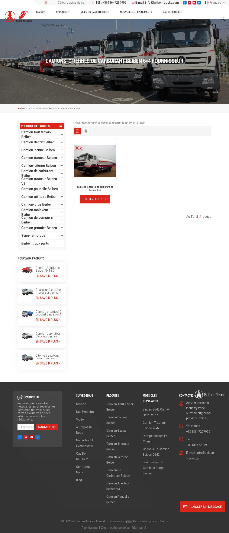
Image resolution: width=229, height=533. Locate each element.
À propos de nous (84, 429)
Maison (40, 11)
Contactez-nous (52, 25)
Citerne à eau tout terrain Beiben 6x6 (47, 357)
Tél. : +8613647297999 (109, 2)
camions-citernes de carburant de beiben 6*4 (95, 188)
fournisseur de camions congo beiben (153, 468)
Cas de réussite (172, 11)
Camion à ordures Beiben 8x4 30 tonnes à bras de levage (48, 269)
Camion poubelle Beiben (39, 189)
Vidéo (80, 419)
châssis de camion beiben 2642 (156, 451)
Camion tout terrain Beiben (36, 134)
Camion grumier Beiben (39, 228)
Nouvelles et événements (136, 11)
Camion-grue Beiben (36, 204)
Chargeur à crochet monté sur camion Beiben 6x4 (48, 291)
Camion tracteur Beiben (39, 158)
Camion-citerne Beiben (38, 166)
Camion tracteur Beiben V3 (39, 181)
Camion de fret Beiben (38, 142)
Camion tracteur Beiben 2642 (154, 425)
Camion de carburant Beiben (37, 173)
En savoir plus (48, 276)
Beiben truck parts (35, 243)
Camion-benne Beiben (38, 150)
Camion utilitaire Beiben (39, 197)
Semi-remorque (33, 235)
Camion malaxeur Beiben (34, 212)
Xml (103, 527)
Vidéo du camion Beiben (95, 11)
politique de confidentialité (128, 527)
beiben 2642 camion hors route (157, 412)
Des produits (85, 411)
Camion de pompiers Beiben (37, 220)
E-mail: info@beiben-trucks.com (155, 2)
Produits (61, 11)
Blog (79, 480)
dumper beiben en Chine (155, 438)
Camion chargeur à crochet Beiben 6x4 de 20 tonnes (48, 313)
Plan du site (90, 527)
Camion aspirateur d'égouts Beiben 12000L (48, 335)
